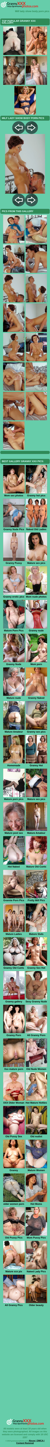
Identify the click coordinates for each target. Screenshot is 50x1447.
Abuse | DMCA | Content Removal (30, 1442)
